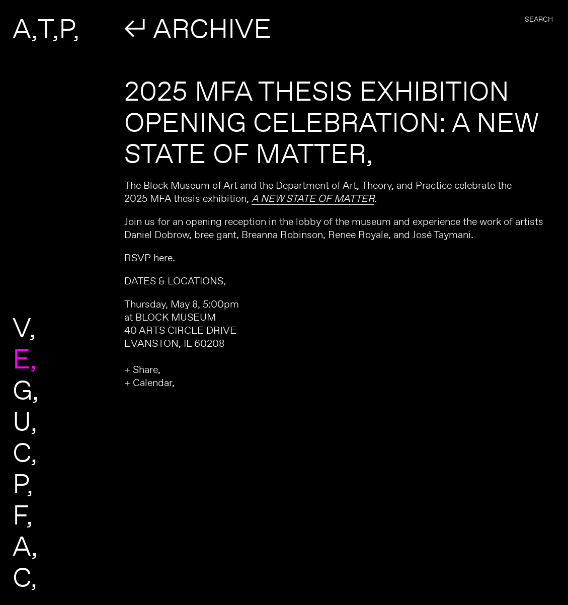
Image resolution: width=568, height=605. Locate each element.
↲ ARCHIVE (197, 28)
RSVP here (148, 257)
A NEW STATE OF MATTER (313, 198)
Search (539, 19)
